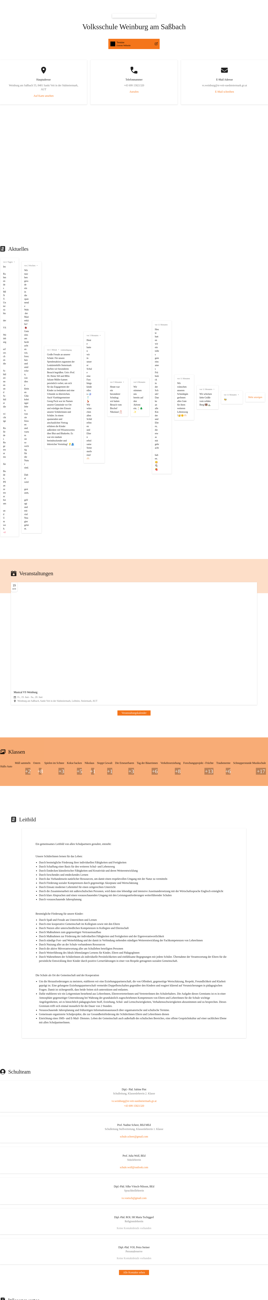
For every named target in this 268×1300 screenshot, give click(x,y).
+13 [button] (3, 548)
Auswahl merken (12, 1160)
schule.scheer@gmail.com (15, 880)
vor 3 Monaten (9, 168)
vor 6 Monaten (9, 216)
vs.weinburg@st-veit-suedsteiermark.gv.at (24, 856)
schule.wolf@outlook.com (15, 900)
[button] (134, 3)
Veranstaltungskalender (14, 343)
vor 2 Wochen (9, 113)
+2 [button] (2, 382)
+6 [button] (2, 511)
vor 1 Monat (8, 140)
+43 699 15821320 (11, 859)
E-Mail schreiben (57, 75)
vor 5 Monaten (9, 195)
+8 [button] (2, 401)
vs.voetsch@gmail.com (14, 921)
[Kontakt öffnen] (134, 845)
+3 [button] (2, 419)
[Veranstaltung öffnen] (134, 332)
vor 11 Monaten (10, 231)
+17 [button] (3, 585)
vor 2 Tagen (7, 89)
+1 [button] (2, 456)
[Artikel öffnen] (134, 983)
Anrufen (26, 61)
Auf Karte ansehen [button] (11, 48)
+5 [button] (2, 438)
